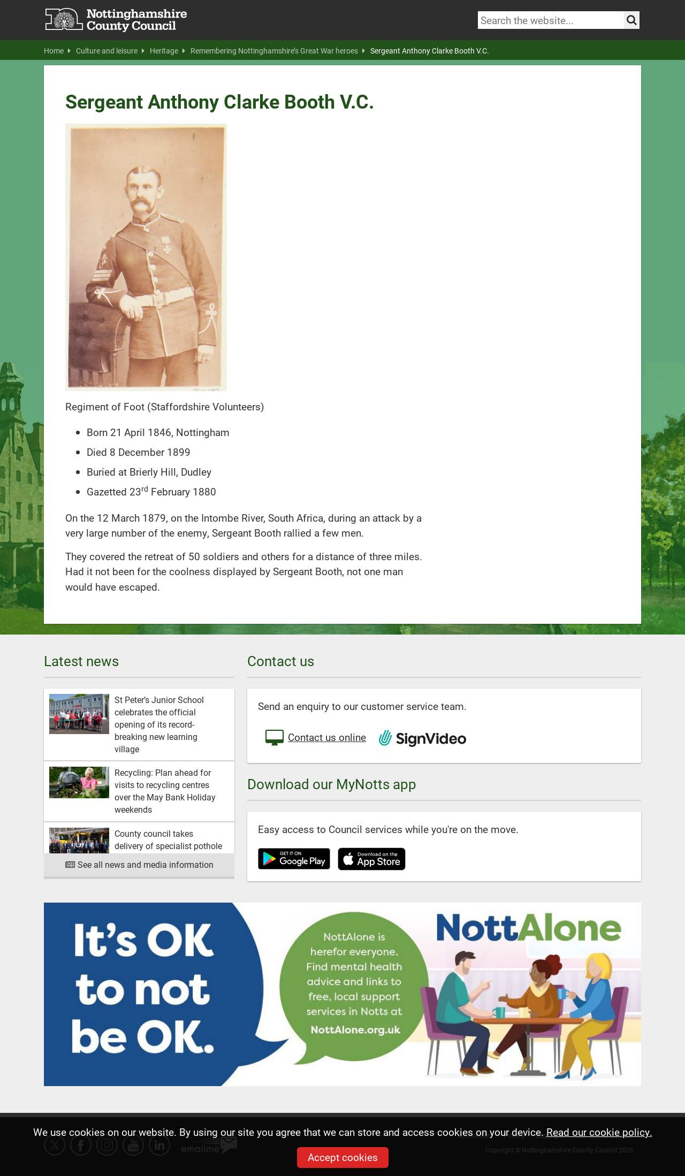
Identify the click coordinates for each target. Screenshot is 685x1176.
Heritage (167, 51)
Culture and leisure (110, 51)
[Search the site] (632, 20)
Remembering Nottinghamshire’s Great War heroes (278, 51)
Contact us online (314, 738)
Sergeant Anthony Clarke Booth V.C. (429, 51)
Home (57, 51)
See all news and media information (139, 864)
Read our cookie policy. (599, 1132)
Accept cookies (343, 1157)
